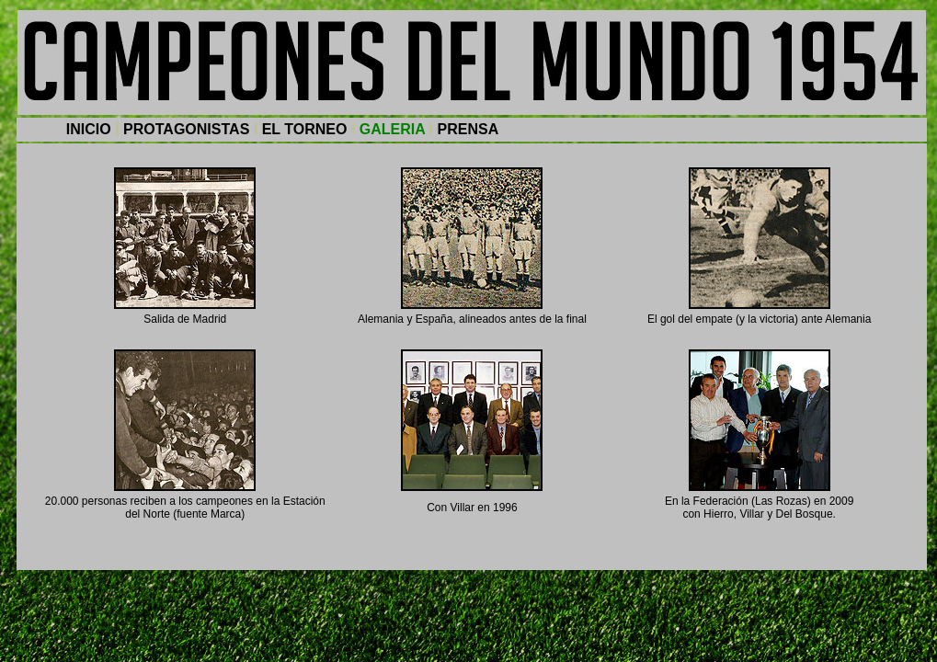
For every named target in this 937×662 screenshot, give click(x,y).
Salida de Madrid (184, 319)
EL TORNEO (305, 129)
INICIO (88, 129)
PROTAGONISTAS (186, 129)
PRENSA (468, 129)
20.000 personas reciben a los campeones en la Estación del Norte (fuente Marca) (185, 507)
